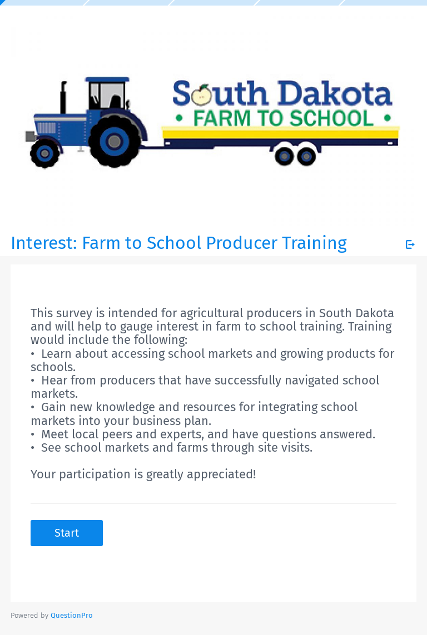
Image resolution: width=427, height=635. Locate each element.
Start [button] (66, 532)
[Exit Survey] (410, 244)
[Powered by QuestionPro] (72, 615)
